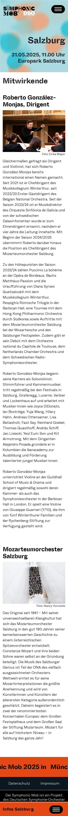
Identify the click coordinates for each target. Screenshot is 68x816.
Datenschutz (19, 783)
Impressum (50, 783)
